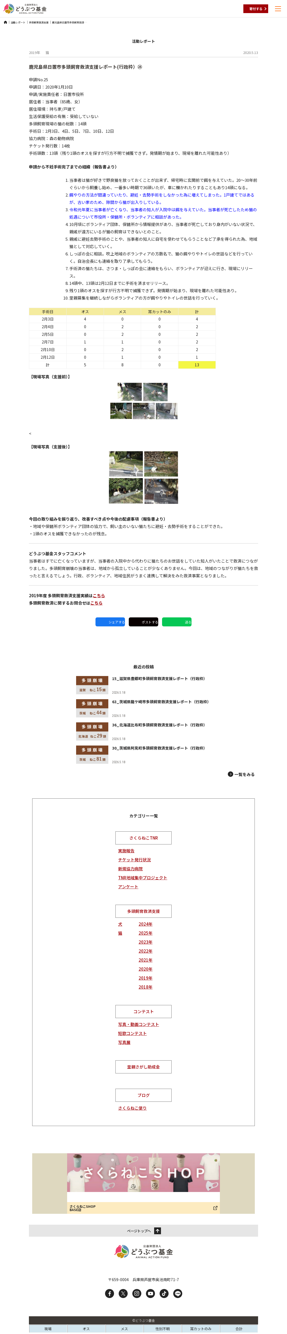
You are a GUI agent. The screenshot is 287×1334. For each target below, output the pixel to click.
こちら (99, 595)
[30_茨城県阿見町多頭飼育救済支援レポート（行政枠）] (142, 755)
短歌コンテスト (132, 1033)
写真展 (124, 1042)
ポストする (150, 622)
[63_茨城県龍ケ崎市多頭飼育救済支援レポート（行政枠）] (143, 708)
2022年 (146, 951)
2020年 (146, 969)
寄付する (255, 8)
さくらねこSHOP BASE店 (82, 1208)
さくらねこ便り (132, 1108)
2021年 (146, 960)
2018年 (146, 987)
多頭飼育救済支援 (143, 911)
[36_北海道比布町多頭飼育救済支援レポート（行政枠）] (141, 731)
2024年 (146, 924)
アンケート (128, 886)
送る (188, 622)
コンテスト (143, 1011)
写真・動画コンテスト (138, 1024)
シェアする (117, 622)
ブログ (143, 1095)
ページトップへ (139, 1230)
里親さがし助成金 (143, 1067)
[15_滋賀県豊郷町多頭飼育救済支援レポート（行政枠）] (142, 685)
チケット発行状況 (134, 859)
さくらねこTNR (143, 838)
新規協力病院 (130, 868)
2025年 (146, 933)
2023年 (146, 942)
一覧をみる (244, 774)
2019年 (146, 978)
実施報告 (126, 850)
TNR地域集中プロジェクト (142, 877)
